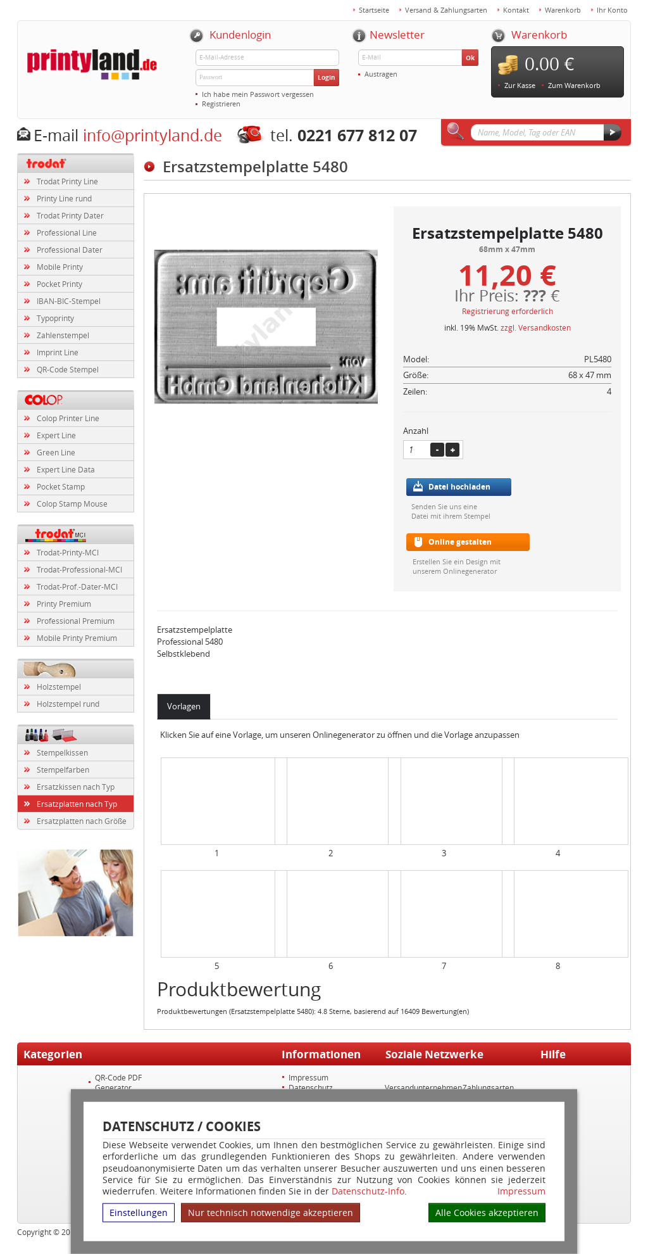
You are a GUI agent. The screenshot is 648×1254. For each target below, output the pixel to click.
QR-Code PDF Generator (118, 1082)
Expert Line (56, 435)
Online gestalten (460, 541)
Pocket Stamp (61, 486)
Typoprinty (55, 318)
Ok (470, 57)
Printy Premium (64, 603)
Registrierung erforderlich (507, 311)
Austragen (380, 74)
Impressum (521, 1191)
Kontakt (516, 10)
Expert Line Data (66, 469)
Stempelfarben (63, 769)
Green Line (56, 452)
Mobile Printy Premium (77, 638)
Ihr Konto (612, 10)
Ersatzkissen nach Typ (76, 787)
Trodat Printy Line (67, 181)
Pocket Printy (59, 284)
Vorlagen (184, 706)
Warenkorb (563, 10)
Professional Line (67, 232)
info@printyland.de (152, 135)
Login (326, 77)
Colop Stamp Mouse (72, 503)
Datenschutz (311, 1087)
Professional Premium (76, 621)
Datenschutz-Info (368, 1191)
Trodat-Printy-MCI (68, 552)
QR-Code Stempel (68, 369)
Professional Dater (70, 249)
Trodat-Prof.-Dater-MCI (77, 586)
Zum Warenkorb (574, 85)
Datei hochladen (459, 486)
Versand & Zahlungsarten (446, 10)
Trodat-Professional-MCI (79, 569)
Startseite (374, 10)
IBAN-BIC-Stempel (69, 301)
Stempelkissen (62, 752)
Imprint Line (57, 352)
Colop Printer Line (68, 418)
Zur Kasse (519, 85)
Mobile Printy (60, 267)
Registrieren (221, 103)
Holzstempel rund (68, 704)
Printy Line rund (64, 198)
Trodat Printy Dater (70, 215)
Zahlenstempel (63, 335)
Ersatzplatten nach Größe (82, 821)
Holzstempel (59, 686)
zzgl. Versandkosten (536, 327)
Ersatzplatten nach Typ (77, 804)
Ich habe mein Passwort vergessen (258, 94)
